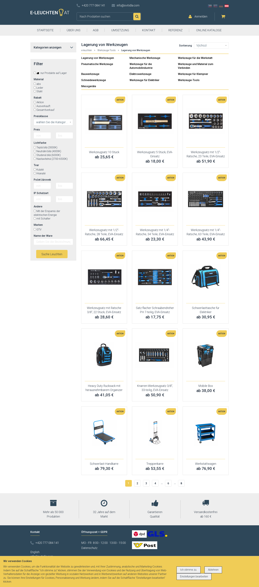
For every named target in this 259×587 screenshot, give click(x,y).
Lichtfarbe (40, 142)
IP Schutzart (41, 193)
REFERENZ (175, 30)
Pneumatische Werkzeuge (97, 64)
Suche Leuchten (51, 254)
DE (221, 6)
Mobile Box (205, 386)
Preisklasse (41, 116)
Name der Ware (43, 235)
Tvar (36, 165)
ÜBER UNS (73, 30)
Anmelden (200, 16)
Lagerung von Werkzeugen (97, 58)
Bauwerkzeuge (90, 74)
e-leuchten (86, 50)
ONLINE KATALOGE (209, 30)
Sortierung (185, 45)
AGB (95, 30)
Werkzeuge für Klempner (193, 74)
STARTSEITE (45, 30)
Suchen (137, 16)
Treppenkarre (155, 463)
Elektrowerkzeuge (140, 74)
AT (227, 6)
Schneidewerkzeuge (93, 80)
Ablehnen (213, 569)
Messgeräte (88, 86)
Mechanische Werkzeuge (145, 58)
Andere (38, 206)
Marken (38, 224)
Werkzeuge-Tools (106, 50)
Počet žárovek (42, 179)
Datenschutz (89, 548)
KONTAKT (148, 30)
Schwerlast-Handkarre (104, 463)
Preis (37, 129)
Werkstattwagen (205, 463)
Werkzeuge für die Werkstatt (195, 58)
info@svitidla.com (128, 5)
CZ (210, 6)
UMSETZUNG (120, 30)
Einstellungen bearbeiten (194, 576)
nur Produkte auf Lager (50, 73)
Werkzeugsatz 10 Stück (104, 152)
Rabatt (37, 97)
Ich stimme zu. (188, 569)
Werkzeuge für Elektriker (144, 80)
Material (39, 79)
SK (215, 6)
